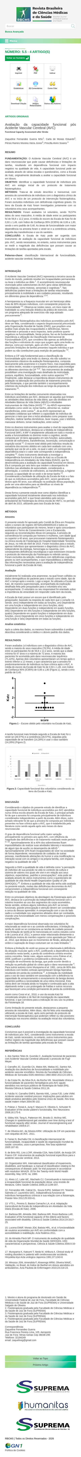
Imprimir (18, 73)
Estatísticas (18, 88)
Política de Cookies (15, 1450)
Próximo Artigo (40, 1365)
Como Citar (52, 88)
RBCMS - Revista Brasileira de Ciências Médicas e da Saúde (40, 14)
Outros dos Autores (52, 104)
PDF (35, 73)
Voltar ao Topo (40, 1358)
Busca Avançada (14, 31)
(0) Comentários (35, 88)
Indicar (52, 73)
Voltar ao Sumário (15, 58)
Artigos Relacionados (35, 105)
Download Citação (18, 104)
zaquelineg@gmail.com (24, 1340)
